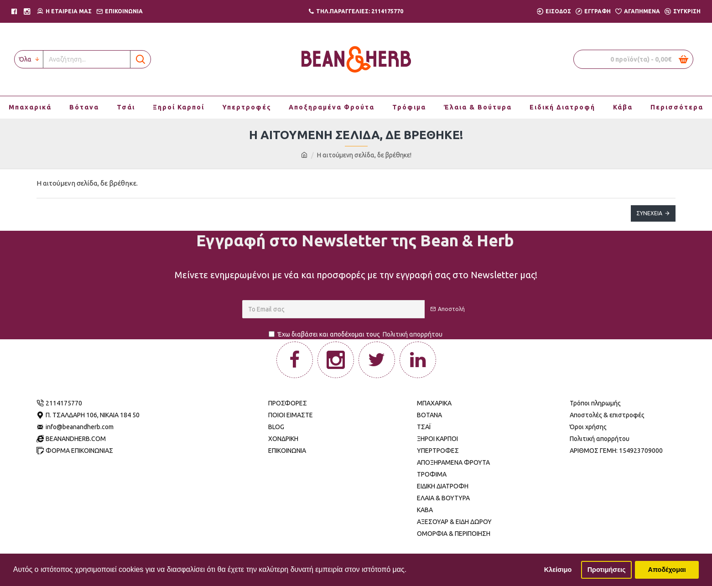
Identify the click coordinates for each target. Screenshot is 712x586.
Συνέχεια (649, 213)
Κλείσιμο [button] (558, 569)
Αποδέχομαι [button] (667, 569)
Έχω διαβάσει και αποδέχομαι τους (356, 334)
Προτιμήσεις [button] (606, 569)
